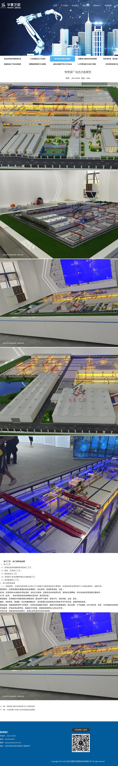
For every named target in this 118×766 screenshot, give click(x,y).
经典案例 (108, 5)
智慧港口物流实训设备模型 (87, 59)
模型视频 (86, 5)
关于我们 (64, 5)
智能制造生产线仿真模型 (12, 64)
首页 (55, 5)
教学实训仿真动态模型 (62, 59)
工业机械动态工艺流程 (37, 59)
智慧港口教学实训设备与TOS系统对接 (21, 706)
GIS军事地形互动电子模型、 (87, 64)
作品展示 (75, 5)
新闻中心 (97, 5)
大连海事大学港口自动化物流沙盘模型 (21, 710)
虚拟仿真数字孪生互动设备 (62, 64)
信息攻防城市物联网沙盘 (12, 59)
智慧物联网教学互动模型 (37, 64)
